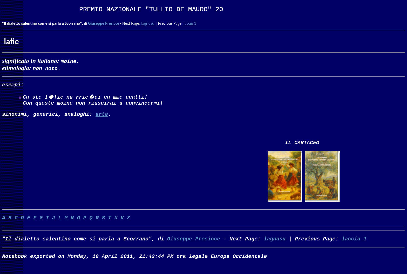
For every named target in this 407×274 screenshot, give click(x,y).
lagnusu (147, 23)
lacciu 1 (190, 23)
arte (102, 116)
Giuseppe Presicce (103, 23)
